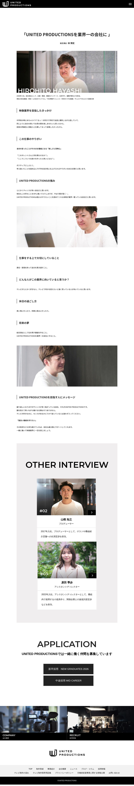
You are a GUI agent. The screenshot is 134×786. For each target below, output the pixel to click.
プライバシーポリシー (64, 774)
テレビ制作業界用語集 (42, 774)
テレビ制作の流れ (21, 774)
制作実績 (40, 770)
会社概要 (62, 770)
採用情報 (101, 770)
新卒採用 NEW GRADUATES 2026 (68, 669)
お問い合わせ (114, 774)
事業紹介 (51, 770)
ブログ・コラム (87, 770)
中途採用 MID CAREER (68, 681)
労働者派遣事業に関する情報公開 (91, 774)
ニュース (73, 770)
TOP (30, 770)
